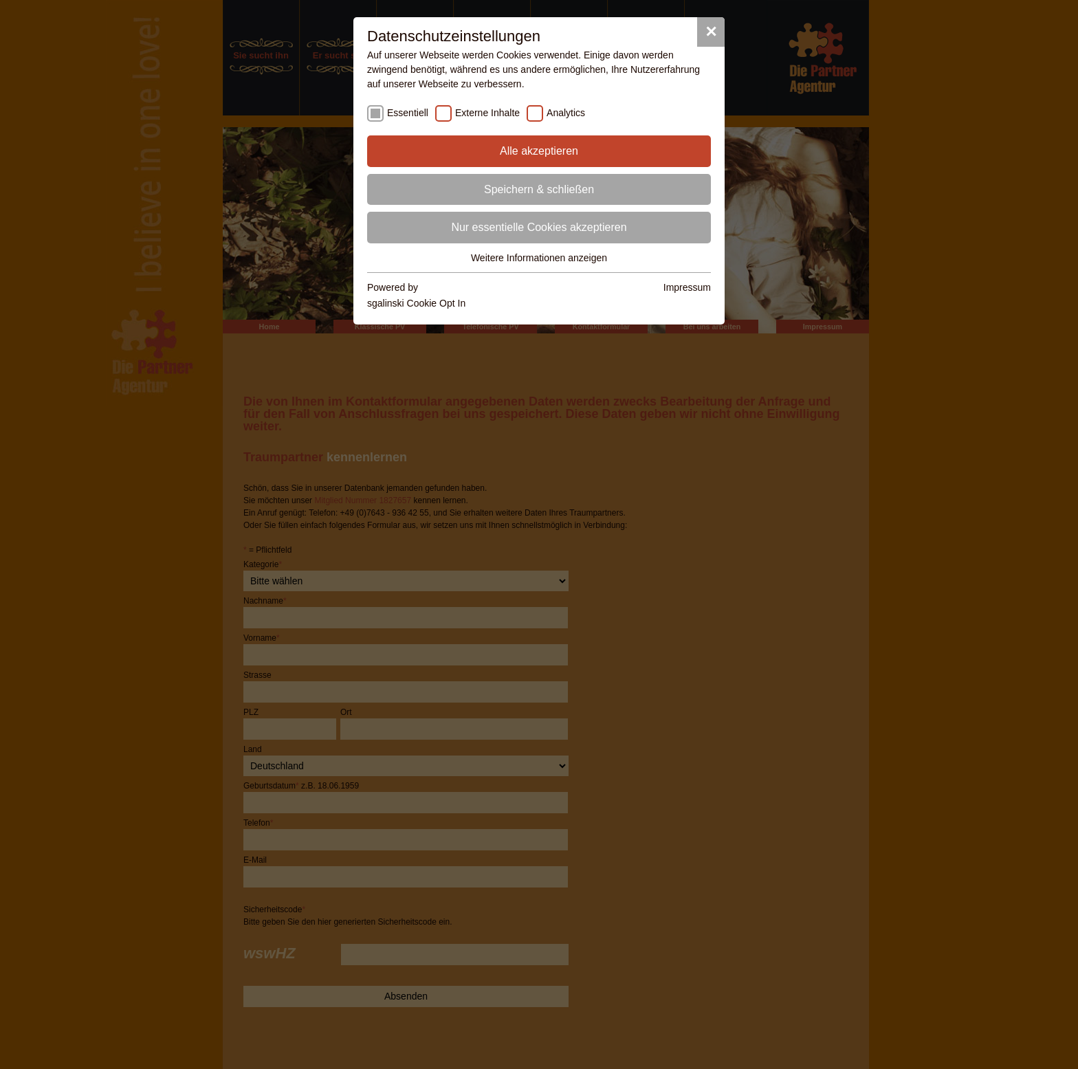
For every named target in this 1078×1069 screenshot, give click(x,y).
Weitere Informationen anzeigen (539, 257)
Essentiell (407, 112)
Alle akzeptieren (539, 151)
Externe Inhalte (487, 112)
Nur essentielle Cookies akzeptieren (538, 227)
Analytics (566, 112)
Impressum (687, 287)
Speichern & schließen (539, 189)
